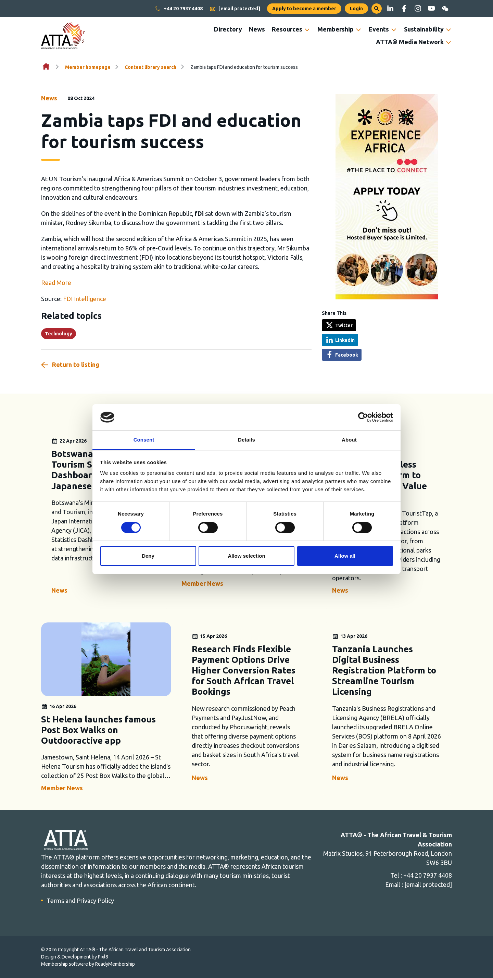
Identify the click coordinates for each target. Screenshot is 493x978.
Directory (228, 29)
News (257, 29)
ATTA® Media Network (410, 41)
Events (379, 29)
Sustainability (424, 29)
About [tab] (349, 440)
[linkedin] (390, 8)
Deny (148, 556)
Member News (202, 583)
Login (356, 8)
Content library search (150, 67)
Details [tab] (246, 440)
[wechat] (445, 8)
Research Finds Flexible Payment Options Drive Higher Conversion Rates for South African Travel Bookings (243, 670)
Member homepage (88, 67)
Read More (56, 282)
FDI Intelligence (84, 298)
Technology (58, 333)
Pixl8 (103, 957)
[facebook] (404, 8)
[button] (376, 8)
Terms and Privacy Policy (80, 900)
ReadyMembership (115, 964)
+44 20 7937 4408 (179, 9)
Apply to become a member (304, 8)
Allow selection (246, 556)
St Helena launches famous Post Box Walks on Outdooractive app (98, 729)
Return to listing (75, 364)
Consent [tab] (144, 440)
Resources (287, 29)
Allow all (344, 556)
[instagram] (418, 8)
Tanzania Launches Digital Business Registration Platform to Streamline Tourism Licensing (384, 670)
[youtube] (431, 8)
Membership (335, 29)
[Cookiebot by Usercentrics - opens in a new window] (363, 417)
